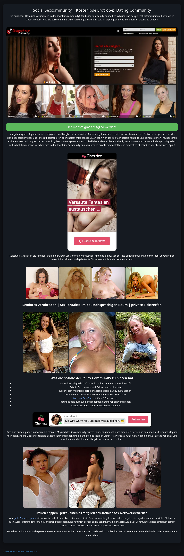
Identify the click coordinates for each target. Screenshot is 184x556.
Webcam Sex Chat (82, 398)
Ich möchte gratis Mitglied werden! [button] (92, 127)
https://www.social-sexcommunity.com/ (21, 551)
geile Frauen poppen (25, 518)
